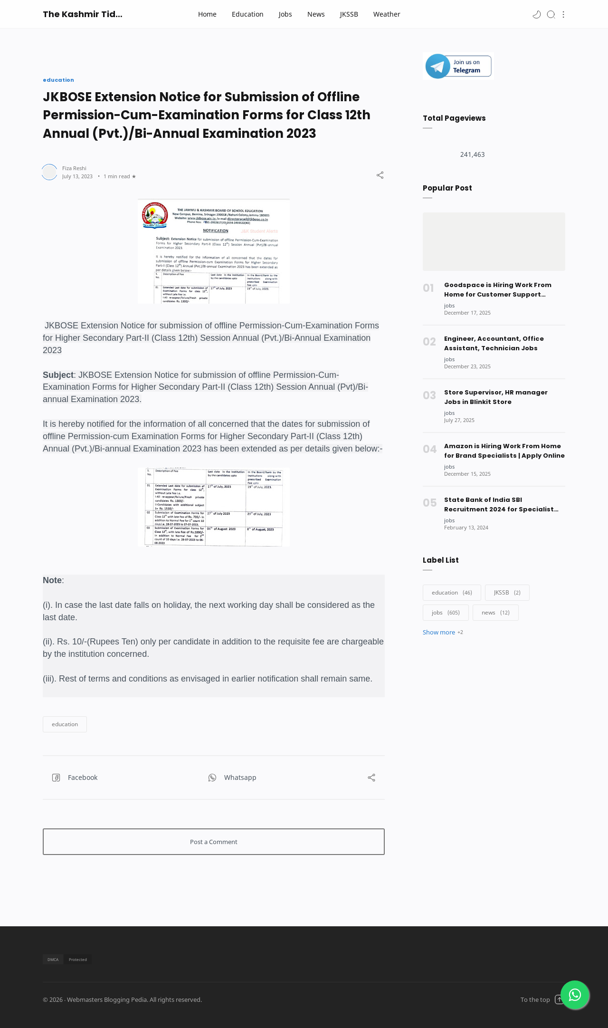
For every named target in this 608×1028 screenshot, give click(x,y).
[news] (496, 613)
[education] (452, 593)
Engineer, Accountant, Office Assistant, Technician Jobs (494, 343)
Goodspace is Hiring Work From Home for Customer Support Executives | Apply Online (497, 289)
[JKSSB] (507, 593)
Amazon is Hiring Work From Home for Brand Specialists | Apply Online (504, 451)
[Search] (551, 14)
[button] (537, 14)
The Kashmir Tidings (88, 14)
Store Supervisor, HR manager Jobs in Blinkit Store (496, 397)
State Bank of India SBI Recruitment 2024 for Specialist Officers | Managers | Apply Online (502, 504)
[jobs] (449, 305)
